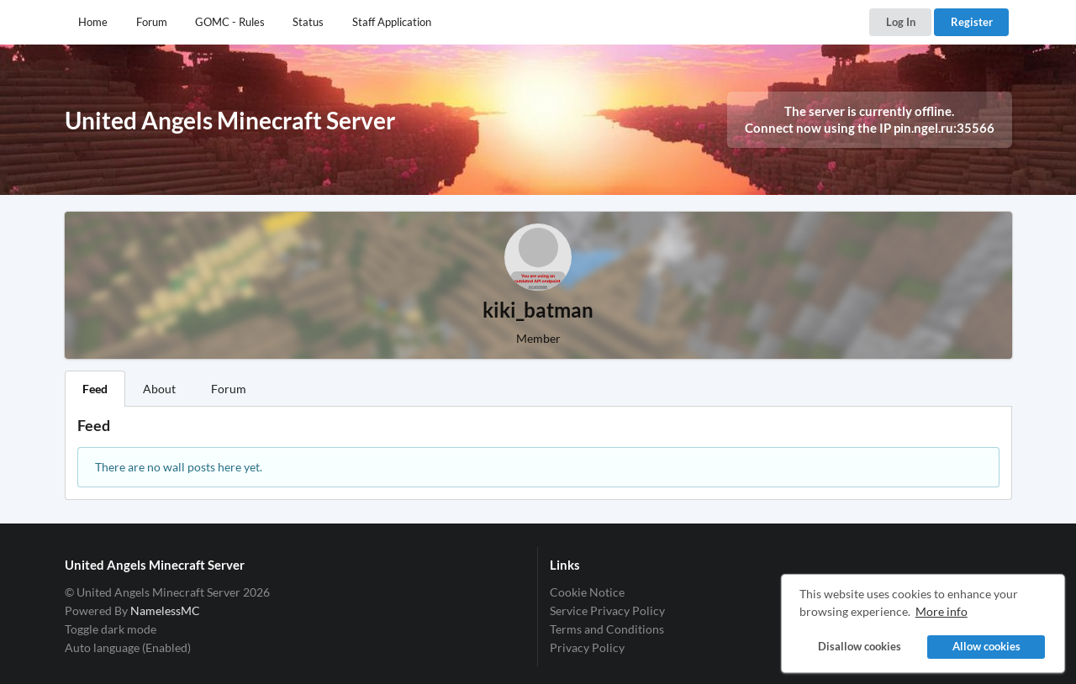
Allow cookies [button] (986, 646)
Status (308, 22)
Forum (151, 22)
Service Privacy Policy (607, 610)
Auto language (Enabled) (128, 647)
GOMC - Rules (230, 22)
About (159, 388)
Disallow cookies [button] (859, 646)
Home (93, 22)
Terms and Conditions (607, 629)
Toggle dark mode (110, 629)
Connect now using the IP (869, 127)
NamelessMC (165, 610)
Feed (95, 388)
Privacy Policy (587, 647)
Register (972, 22)
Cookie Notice (587, 592)
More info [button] (941, 611)
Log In (900, 22)
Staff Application (391, 22)
